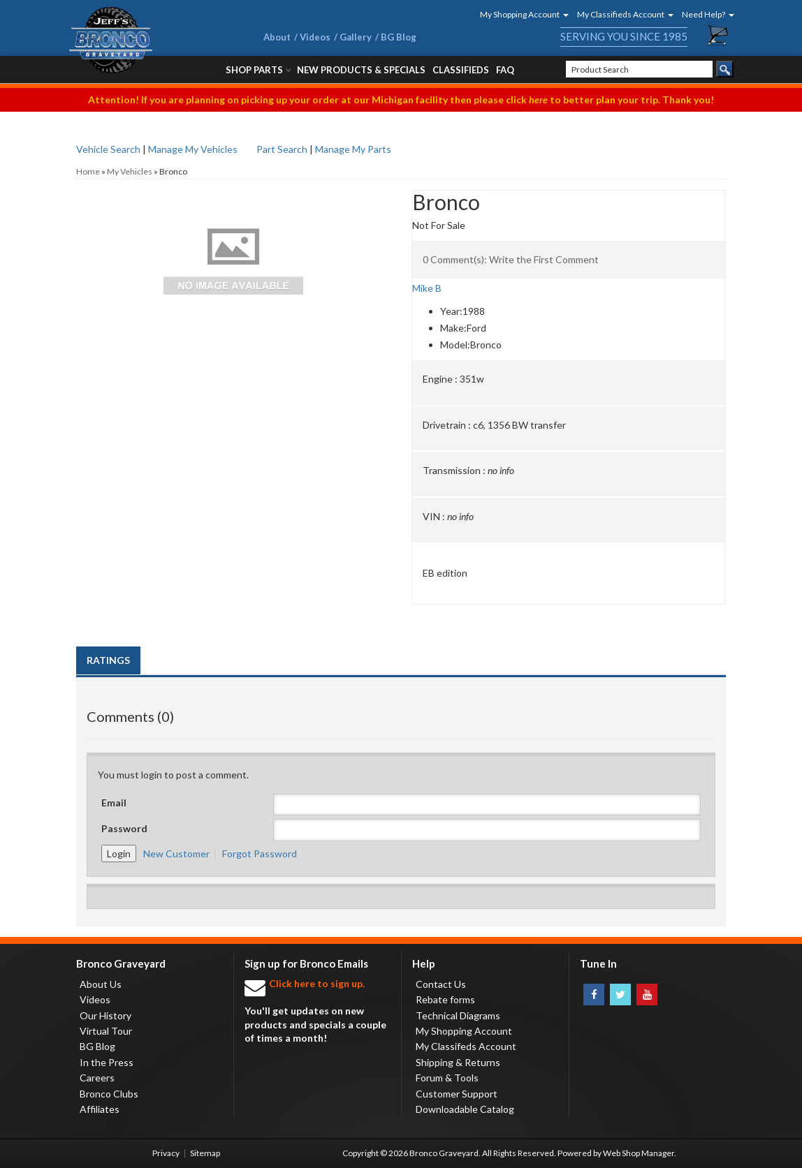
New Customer (176, 853)
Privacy (166, 1153)
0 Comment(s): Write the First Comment (511, 259)
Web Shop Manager (638, 1153)
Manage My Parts (353, 149)
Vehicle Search (108, 149)
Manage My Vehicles (193, 149)
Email (113, 802)
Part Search (281, 149)
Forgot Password (259, 853)
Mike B (427, 288)
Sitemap (205, 1153)
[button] (520, 14)
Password (124, 828)
